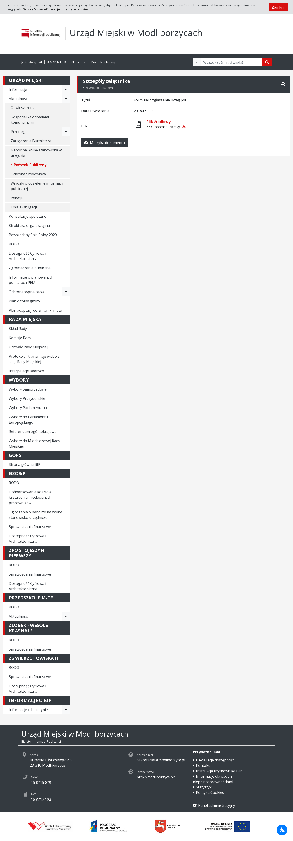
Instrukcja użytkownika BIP (219, 770)
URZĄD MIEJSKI (57, 62)
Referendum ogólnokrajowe (32, 431)
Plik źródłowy (158, 121)
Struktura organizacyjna (29, 225)
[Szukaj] (267, 62)
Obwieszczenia (23, 107)
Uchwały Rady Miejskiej (28, 347)
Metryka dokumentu (104, 142)
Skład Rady (18, 328)
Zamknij (278, 7)
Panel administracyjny (214, 805)
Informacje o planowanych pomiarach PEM (31, 280)
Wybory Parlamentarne (28, 407)
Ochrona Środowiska (28, 173)
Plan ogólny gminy (24, 301)
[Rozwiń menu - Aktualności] (66, 98)
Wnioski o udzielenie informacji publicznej (37, 186)
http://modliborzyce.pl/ (156, 777)
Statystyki (204, 787)
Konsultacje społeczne (27, 216)
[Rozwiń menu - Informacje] (66, 89)
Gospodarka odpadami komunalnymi (30, 119)
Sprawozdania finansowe (30, 526)
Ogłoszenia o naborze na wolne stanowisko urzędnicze (35, 515)
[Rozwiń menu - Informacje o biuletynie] (66, 709)
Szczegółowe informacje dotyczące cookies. (56, 9)
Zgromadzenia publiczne (30, 267)
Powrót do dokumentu (99, 88)
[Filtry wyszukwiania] (197, 62)
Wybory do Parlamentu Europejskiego (28, 419)
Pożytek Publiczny (103, 62)
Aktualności (79, 62)
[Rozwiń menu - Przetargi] (66, 131)
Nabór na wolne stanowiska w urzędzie (36, 153)
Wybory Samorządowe (28, 389)
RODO (14, 244)
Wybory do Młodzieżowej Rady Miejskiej (34, 443)
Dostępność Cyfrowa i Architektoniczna (27, 256)
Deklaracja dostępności (215, 760)
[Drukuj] (283, 84)
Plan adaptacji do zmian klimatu (35, 310)
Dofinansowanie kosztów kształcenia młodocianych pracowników (30, 497)
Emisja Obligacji (24, 207)
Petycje (17, 197)
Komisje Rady (20, 337)
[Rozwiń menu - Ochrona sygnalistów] (66, 291)
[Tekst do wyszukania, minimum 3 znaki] (231, 62)
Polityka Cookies (210, 792)
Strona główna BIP (24, 464)
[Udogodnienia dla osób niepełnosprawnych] (282, 830)
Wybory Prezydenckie (27, 398)
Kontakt (203, 765)
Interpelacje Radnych (26, 370)
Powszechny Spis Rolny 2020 (33, 234)
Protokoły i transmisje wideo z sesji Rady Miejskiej (34, 359)
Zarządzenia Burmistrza (31, 140)
